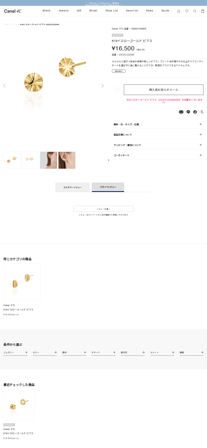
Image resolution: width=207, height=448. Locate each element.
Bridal (93, 11)
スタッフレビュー (108, 186)
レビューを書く (103, 209)
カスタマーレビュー (72, 187)
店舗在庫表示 (121, 71)
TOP (6, 24)
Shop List (112, 11)
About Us (132, 11)
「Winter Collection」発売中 (103, 3)
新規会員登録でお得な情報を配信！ (103, 5)
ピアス (14, 24)
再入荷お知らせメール (164, 91)
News (149, 11)
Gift (79, 11)
